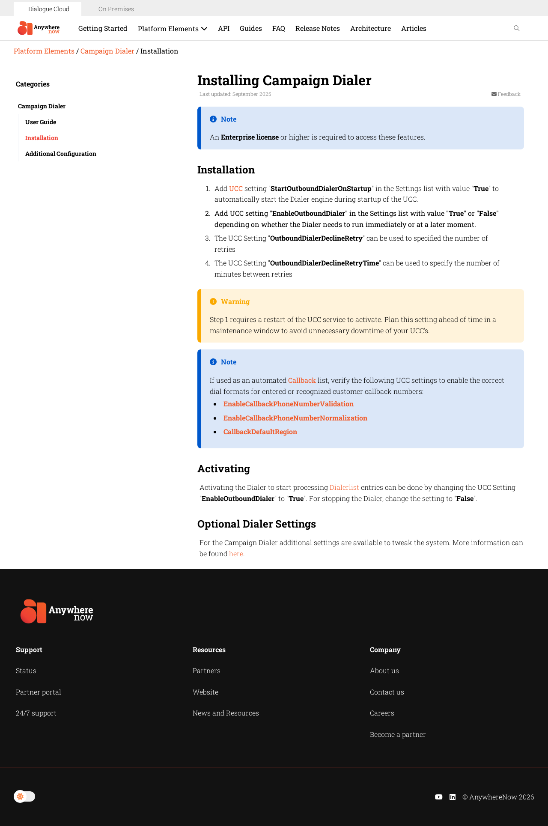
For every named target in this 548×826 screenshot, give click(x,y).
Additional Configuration (60, 153)
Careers (382, 712)
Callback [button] (302, 380)
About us (384, 670)
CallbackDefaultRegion (260, 431)
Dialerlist (344, 487)
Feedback (506, 93)
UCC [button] (236, 188)
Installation (41, 138)
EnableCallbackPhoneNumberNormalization (295, 417)
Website (205, 691)
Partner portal (38, 691)
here (236, 553)
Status (26, 670)
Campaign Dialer (107, 50)
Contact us (387, 691)
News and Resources (226, 712)
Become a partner (398, 734)
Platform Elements (44, 50)
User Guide (40, 122)
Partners (206, 670)
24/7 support (36, 712)
